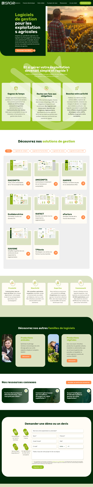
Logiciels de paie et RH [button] (76, 151)
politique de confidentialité (58, 461)
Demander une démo (25, 50)
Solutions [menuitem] (17, 3)
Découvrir (25, 356)
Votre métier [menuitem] (40, 3)
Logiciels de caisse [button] (58, 151)
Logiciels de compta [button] (21, 151)
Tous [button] (8, 151)
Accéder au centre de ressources (79, 382)
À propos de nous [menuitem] (52, 3)
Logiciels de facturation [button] (40, 151)
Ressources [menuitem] (63, 3)
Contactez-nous (85, 3)
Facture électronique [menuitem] (29, 3)
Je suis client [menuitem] (73, 3)
